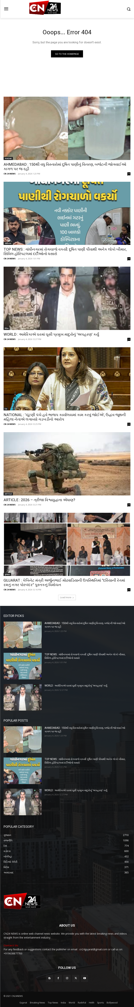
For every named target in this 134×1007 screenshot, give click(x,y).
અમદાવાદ (8, 158)
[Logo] (67, 9)
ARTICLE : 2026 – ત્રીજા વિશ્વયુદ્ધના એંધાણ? (39, 500)
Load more (67, 597)
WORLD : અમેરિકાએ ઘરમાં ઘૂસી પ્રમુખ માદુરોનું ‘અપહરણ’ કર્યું (51, 334)
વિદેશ (7, 328)
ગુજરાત (7, 574)
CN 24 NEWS (10, 173)
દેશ (6, 409)
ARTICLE (8, 494)
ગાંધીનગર (8, 243)
